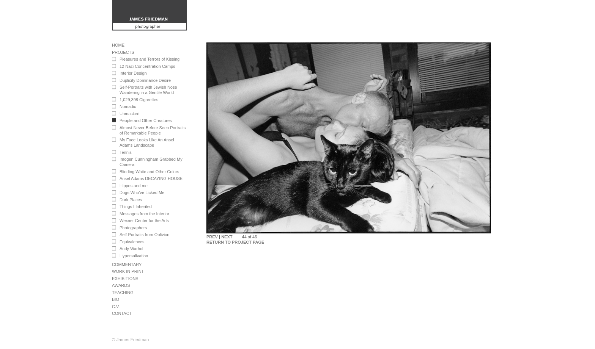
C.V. (116, 306)
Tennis (126, 152)
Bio (115, 299)
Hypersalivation (134, 256)
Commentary (127, 264)
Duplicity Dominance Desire (145, 80)
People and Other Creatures (146, 120)
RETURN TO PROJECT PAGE (235, 242)
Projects (123, 52)
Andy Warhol (131, 248)
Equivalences (132, 241)
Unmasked (130, 113)
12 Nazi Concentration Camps (147, 66)
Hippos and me (134, 185)
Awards (121, 285)
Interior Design (133, 73)
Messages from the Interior (144, 213)
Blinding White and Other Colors (149, 171)
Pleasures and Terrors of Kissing (149, 59)
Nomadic (128, 106)
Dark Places (131, 199)
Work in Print (128, 271)
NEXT (226, 237)
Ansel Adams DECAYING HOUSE (151, 178)
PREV (212, 237)
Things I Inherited (136, 206)
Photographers (133, 227)
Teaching (123, 292)
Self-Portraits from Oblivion (144, 234)
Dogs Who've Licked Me (142, 192)
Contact (122, 313)
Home (118, 45)
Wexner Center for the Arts (144, 220)
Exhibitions (125, 278)
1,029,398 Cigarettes (139, 99)
